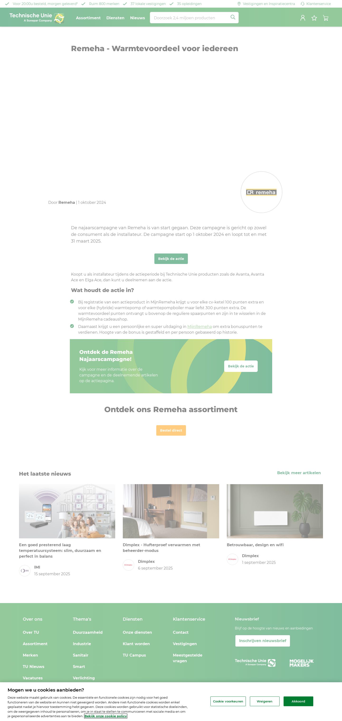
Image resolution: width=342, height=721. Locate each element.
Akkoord (298, 701)
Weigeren (264, 701)
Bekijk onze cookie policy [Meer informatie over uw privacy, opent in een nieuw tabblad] (106, 716)
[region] (171, 701)
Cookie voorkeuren (228, 701)
